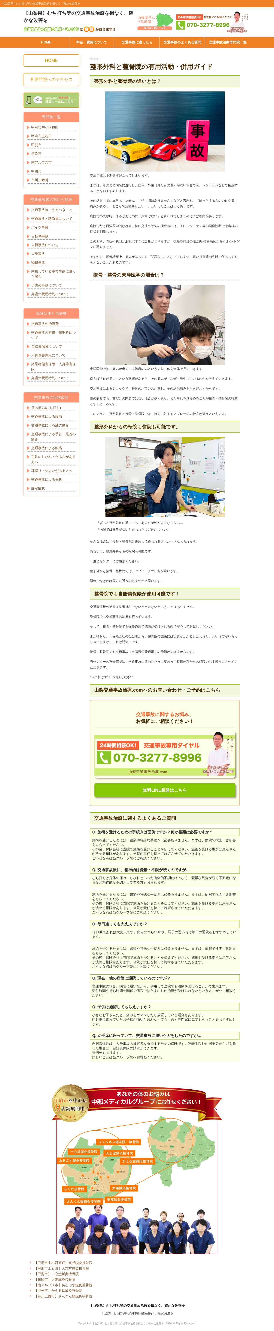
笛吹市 (36, 154)
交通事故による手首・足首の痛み (53, 436)
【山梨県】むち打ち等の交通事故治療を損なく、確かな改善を (137, 1306)
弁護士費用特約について (50, 294)
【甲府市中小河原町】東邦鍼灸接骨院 (63, 1263)
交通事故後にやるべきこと (51, 210)
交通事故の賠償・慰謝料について (53, 335)
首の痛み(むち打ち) (46, 408)
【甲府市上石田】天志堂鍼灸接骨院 (61, 1268)
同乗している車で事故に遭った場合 (53, 273)
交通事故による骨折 (46, 479)
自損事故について (45, 245)
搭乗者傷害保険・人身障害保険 (53, 366)
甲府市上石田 (41, 136)
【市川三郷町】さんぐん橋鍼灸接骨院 (63, 1296)
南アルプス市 (41, 162)
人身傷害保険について (48, 355)
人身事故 (38, 254)
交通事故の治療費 (45, 324)
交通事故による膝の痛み (50, 425)
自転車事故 (39, 236)
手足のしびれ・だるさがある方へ (53, 459)
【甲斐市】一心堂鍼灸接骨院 (56, 1274)
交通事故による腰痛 (46, 416)
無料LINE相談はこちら (165, 790)
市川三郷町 (39, 180)
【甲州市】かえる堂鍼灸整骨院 (58, 1291)
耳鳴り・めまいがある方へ (51, 471)
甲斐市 (36, 145)
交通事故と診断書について (51, 218)
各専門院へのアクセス (51, 79)
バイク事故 (39, 227)
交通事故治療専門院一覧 (228, 42)
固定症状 (38, 488)
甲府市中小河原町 (45, 127)
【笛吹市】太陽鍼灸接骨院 (54, 1280)
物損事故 (38, 262)
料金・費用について (91, 42)
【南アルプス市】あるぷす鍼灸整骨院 (63, 1285)
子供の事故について (46, 285)
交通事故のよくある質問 (182, 42)
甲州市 (36, 171)
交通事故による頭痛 (46, 448)
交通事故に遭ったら (137, 42)
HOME (46, 42)
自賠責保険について (46, 346)
